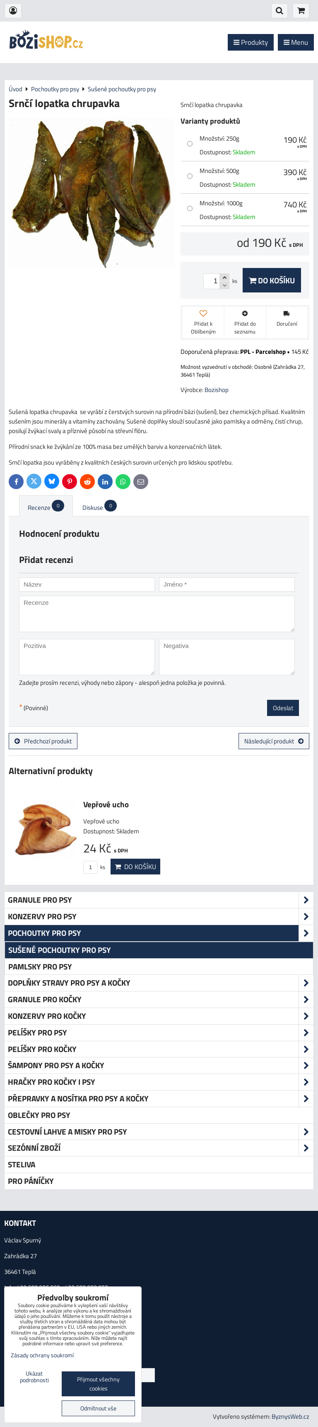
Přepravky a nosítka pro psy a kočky (160, 1099)
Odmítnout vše (98, 1408)
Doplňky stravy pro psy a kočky (160, 983)
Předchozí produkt (43, 741)
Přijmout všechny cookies (98, 1384)
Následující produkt (274, 741)
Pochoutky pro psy (160, 933)
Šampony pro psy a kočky (160, 1065)
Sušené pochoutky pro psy (59, 950)
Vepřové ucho (106, 804)
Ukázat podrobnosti (34, 1377)
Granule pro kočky (160, 999)
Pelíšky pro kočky (160, 1049)
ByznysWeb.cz (290, 1416)
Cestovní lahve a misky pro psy (160, 1132)
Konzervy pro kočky (160, 1016)
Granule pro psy (160, 900)
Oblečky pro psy (39, 1115)
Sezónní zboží (160, 1148)
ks (94, 867)
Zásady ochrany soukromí (42, 1355)
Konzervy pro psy (160, 916)
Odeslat (283, 708)
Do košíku (272, 280)
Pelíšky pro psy (160, 1033)
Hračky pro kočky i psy (160, 1082)
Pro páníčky (31, 1181)
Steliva (21, 1164)
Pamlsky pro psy (40, 966)
